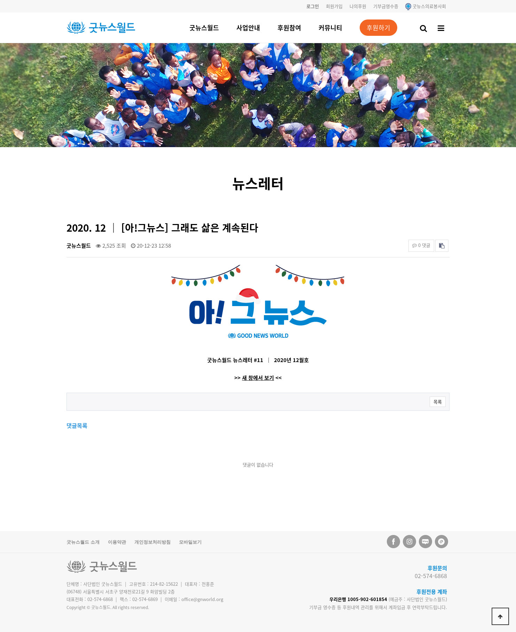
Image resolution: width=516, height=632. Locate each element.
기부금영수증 (385, 6)
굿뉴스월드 (204, 27)
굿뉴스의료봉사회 (425, 6)
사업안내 (248, 27)
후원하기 (378, 27)
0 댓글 (421, 245)
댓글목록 (77, 425)
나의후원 (358, 6)
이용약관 (117, 542)
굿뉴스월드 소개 (83, 542)
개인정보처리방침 (152, 542)
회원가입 (334, 6)
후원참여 (289, 27)
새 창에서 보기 (258, 378)
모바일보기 (190, 542)
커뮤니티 (330, 27)
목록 (437, 401)
